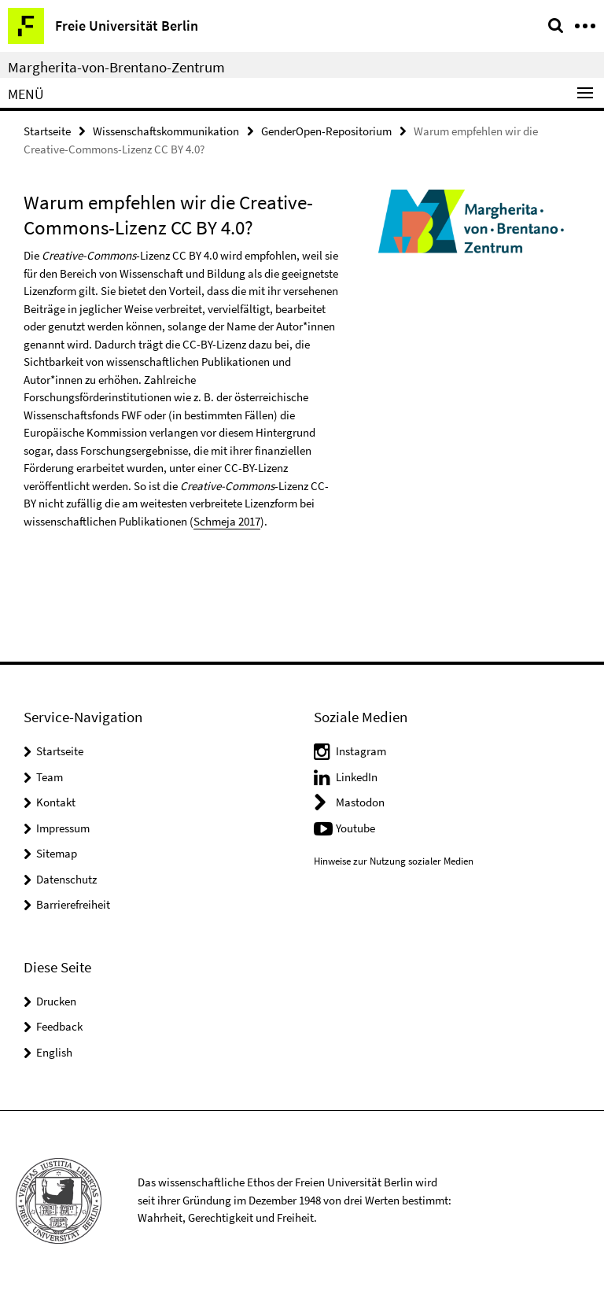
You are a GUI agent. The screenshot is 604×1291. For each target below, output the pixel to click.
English (54, 1052)
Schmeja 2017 (226, 521)
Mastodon (360, 802)
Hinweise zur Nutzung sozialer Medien (393, 861)
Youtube (355, 828)
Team (49, 776)
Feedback (59, 1026)
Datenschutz (66, 879)
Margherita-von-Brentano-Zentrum (116, 66)
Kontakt (56, 802)
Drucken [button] (56, 1001)
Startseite (47, 131)
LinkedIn (357, 776)
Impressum (63, 828)
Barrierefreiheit (73, 904)
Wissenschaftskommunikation (166, 131)
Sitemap (56, 853)
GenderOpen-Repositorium (326, 131)
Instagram (361, 750)
